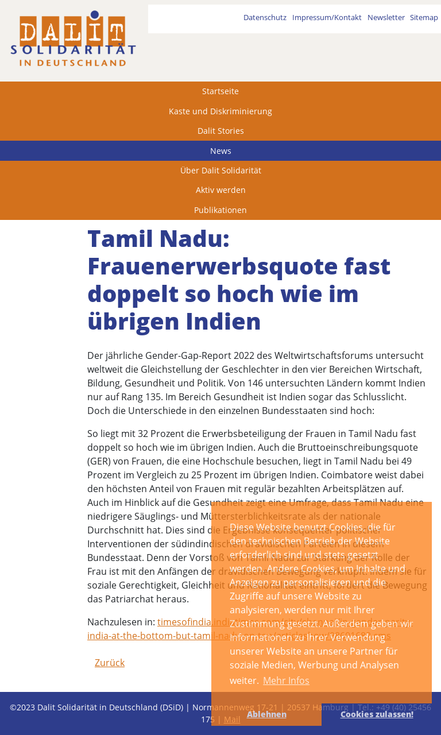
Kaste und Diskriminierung (220, 111)
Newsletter (386, 17)
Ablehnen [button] (267, 714)
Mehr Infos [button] (286, 680)
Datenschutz (265, 17)
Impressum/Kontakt (327, 17)
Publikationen (220, 209)
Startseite (220, 91)
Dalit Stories (221, 130)
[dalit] (73, 38)
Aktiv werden (221, 189)
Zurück (110, 662)
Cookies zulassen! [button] (377, 714)
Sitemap (424, 17)
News (220, 150)
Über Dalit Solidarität (220, 170)
